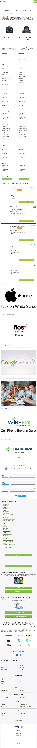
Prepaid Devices (23, 704)
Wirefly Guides (18, 720)
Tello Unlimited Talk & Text (16, 206)
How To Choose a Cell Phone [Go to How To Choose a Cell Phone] (6, 439)
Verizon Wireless (5, 665)
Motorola (3, 681)
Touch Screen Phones (6, 706)
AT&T (21, 665)
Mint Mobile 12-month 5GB (16, 187)
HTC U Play (5, 508)
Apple (2, 678)
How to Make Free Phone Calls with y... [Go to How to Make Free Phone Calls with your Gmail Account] (8, 377)
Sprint (2, 667)
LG (21, 679)
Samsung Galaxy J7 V (7, 547)
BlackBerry (22, 678)
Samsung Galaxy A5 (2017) (8, 514)
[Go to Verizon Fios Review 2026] (18, 331)
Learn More (18, 555)
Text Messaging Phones (25, 706)
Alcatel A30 (5, 532)
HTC (2, 679)
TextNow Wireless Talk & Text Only (17, 226)
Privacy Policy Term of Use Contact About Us (18, 737)
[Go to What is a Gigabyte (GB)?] (18, 393)
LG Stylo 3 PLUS (6, 523)
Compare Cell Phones (4, 3)
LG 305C (4, 543)
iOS (2, 715)
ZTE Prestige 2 (6, 513)
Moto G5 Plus (5, 537)
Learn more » (4, 53)
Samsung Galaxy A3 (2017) (8, 541)
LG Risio (4, 510)
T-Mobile (22, 667)
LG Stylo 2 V (5, 528)
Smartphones (4, 704)
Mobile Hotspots (4, 690)
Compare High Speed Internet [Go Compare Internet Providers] (18, 616)
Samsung (3, 683)
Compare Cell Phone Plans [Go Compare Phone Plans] (18, 587)
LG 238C (4, 507)
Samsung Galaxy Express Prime (9, 519)
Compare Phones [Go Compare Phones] (18, 591)
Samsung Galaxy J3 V (7, 534)
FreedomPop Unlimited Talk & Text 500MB (17, 246)
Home (18, 730)
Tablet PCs (22, 690)
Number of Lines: (18, 465)
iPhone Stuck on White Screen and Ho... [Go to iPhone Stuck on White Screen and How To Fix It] (8, 314)
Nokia (21, 681)
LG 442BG (5, 538)
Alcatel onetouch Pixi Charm (8, 522)
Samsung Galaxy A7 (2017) (8, 540)
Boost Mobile (23, 671)
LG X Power (5, 516)
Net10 (21, 669)
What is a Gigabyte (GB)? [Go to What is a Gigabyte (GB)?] (5, 408)
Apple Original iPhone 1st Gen (9, 544)
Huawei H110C (6, 517)
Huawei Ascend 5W (6, 531)
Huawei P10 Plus (6, 511)
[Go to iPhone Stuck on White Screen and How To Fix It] (18, 300)
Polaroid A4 (5, 529)
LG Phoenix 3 (5, 546)
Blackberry (22, 713)
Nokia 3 (4, 525)
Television (22, 697)
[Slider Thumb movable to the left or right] (8, 478)
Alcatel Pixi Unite (6, 504)
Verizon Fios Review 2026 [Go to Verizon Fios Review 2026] (5, 345)
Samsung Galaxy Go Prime (8, 520)
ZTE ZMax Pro (6, 505)
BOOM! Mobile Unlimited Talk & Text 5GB (18, 266)
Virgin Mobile (4, 669)
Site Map (18, 743)
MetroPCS (3, 671)
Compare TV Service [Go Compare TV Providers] (18, 612)
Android (3, 713)
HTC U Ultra (5, 535)
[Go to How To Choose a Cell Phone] (18, 425)
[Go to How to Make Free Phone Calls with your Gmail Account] (18, 362)
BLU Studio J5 (6, 526)
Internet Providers (5, 697)
